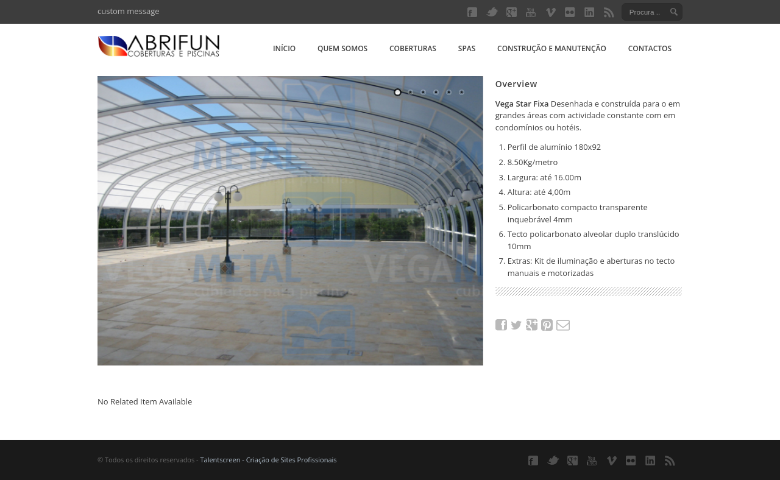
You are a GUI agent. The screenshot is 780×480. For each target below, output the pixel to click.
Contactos (650, 48)
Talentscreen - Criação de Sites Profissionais (268, 459)
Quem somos (342, 48)
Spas (466, 48)
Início (284, 48)
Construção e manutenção (551, 48)
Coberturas (412, 48)
